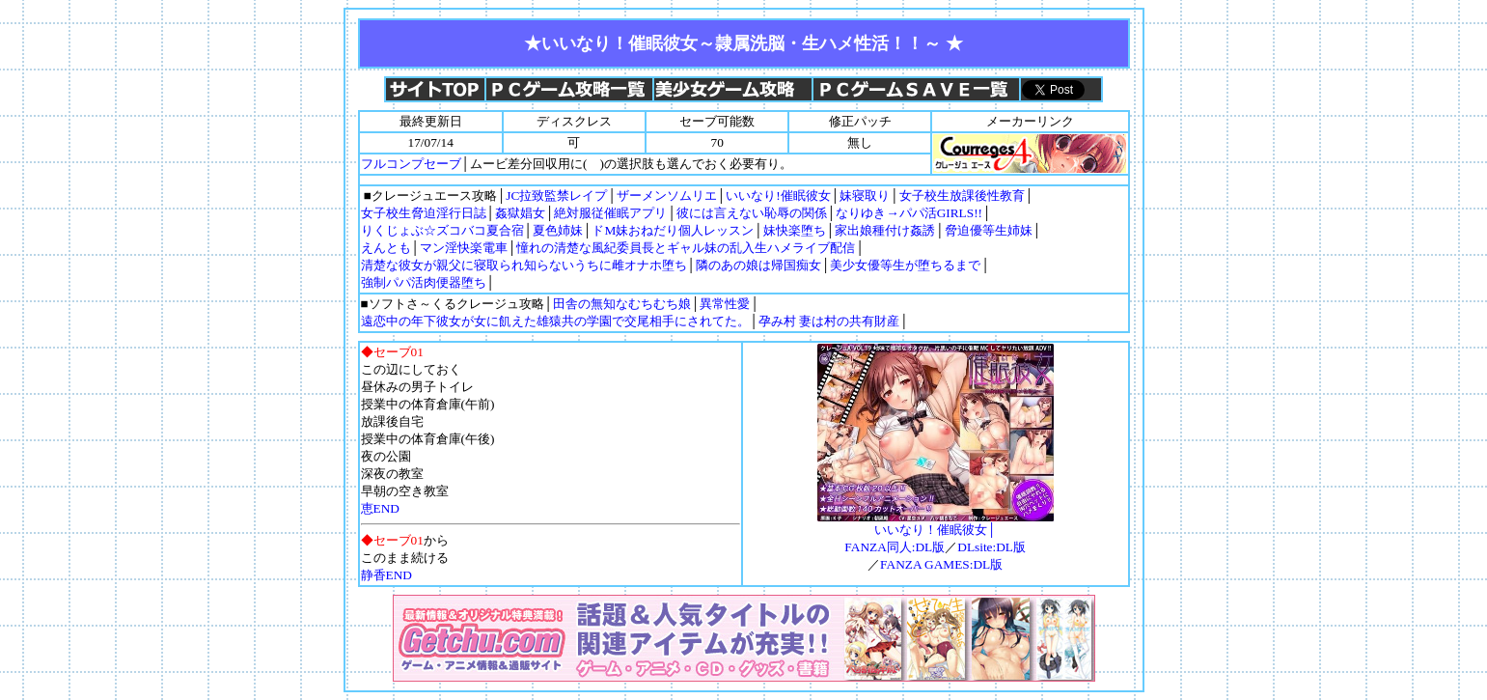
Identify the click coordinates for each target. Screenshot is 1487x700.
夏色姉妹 (558, 230)
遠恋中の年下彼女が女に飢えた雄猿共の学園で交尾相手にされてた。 (555, 321)
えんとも (386, 247)
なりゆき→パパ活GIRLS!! (909, 213)
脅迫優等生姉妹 (989, 230)
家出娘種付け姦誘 (885, 230)
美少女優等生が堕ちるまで (905, 265)
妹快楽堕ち (794, 230)
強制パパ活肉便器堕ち (423, 282)
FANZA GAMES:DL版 (941, 564)
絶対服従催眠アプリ (610, 213)
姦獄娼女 (520, 213)
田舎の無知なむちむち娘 (622, 303)
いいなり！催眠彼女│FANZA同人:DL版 (935, 532)
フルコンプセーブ (411, 163)
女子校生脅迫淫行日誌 (423, 213)
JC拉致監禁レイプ (556, 195)
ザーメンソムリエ (667, 195)
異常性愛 (725, 303)
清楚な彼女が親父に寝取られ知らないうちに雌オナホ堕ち (524, 265)
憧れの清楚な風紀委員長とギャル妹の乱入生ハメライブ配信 (685, 247)
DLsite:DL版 (991, 547)
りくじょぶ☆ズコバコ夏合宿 (442, 230)
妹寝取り (865, 195)
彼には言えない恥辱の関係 (751, 213)
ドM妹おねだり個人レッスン (673, 230)
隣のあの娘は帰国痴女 (758, 265)
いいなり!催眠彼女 (778, 195)
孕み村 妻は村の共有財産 (828, 321)
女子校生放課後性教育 (962, 195)
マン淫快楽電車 (464, 247)
